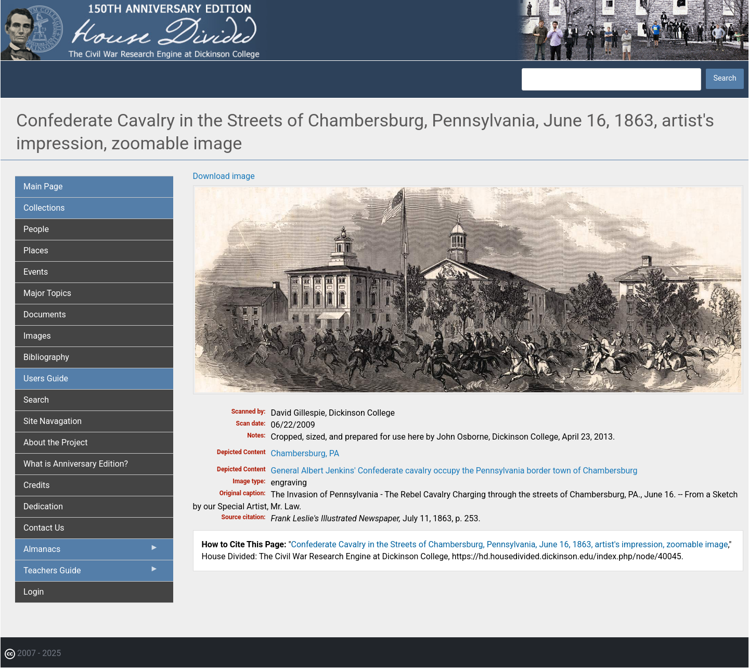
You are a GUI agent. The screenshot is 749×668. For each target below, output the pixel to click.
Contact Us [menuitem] (43, 528)
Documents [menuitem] (44, 314)
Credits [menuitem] (36, 485)
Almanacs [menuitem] (91, 551)
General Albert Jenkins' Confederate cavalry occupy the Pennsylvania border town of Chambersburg (454, 471)
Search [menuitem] (36, 400)
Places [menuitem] (35, 250)
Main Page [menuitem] (43, 186)
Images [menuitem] (37, 336)
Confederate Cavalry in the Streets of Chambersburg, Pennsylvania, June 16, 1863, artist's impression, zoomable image (509, 544)
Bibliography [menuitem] (46, 357)
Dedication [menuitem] (43, 506)
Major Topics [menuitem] (47, 293)
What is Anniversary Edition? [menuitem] (75, 464)
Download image (224, 176)
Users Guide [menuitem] (45, 378)
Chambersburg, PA (305, 453)
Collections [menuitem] (44, 208)
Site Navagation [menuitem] (52, 421)
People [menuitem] (36, 229)
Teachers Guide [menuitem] (91, 572)
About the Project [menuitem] (55, 442)
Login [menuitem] (33, 592)
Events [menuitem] (35, 272)
